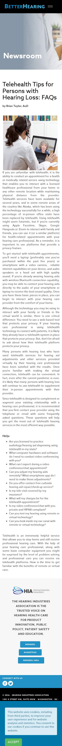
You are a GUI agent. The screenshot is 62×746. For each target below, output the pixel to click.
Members (30, 644)
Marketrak (30, 652)
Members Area (31, 660)
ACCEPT (13, 742)
